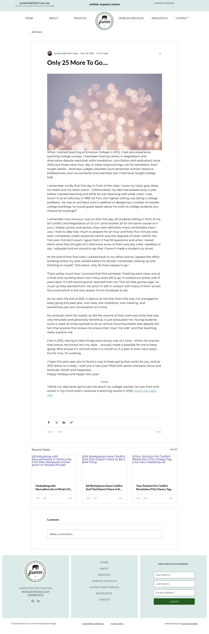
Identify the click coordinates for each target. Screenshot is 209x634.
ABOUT (104, 568)
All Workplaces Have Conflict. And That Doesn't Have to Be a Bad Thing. (104, 487)
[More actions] (160, 53)
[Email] (173, 593)
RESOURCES (104, 593)
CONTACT (104, 599)
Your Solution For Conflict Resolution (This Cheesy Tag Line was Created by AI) (153, 487)
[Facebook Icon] (33, 601)
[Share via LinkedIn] (63, 422)
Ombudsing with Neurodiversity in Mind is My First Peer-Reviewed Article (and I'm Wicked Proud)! (54, 487)
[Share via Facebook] (48, 422)
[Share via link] (71, 422)
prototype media (189, 623)
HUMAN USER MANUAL (104, 587)
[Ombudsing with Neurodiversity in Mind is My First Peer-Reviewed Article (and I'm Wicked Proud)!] (54, 467)
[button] (164, 3)
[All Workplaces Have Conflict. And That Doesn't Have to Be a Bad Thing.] (104, 467)
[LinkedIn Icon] (38, 601)
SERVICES (104, 574)
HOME (104, 562)
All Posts (37, 32)
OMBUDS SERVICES (104, 581)
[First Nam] (173, 575)
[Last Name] (173, 584)
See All (174, 449)
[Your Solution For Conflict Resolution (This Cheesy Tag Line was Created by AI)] (155, 467)
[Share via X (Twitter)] (56, 422)
